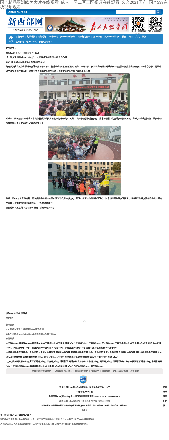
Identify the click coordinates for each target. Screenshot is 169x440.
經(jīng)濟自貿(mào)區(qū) (106, 36)
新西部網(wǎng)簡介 (41, 371)
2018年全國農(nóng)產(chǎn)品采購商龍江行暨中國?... (31, 334)
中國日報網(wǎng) (55, 348)
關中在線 (96, 47)
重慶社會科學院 (110, 352)
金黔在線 (82, 361)
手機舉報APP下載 (84, 392)
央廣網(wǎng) (82, 343)
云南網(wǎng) (92, 361)
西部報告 (20, 36)
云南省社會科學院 (127, 352)
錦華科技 (123, 405)
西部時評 (42, 36)
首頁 (17, 53)
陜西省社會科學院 (29, 352)
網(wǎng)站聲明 (120, 371)
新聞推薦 (10, 325)
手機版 (84, 410)
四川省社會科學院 (94, 352)
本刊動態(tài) (120, 47)
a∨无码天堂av (6, 424)
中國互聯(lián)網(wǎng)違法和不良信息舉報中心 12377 (84, 387)
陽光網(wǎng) (97, 366)
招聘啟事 (95, 371)
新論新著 (73, 47)
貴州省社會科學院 (144, 352)
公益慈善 (48, 47)
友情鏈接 (10, 338)
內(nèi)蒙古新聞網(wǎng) (17, 361)
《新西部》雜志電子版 (17, 12)
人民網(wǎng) (12, 343)
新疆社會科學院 (78, 352)
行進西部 (27, 53)
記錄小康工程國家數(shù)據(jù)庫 (101, 348)
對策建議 (31, 36)
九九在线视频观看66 (23, 424)
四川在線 (73, 361)
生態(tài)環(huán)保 (26, 42)
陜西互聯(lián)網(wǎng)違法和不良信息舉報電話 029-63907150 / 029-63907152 (84, 396)
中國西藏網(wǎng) (21, 348)
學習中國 (20, 47)
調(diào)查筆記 (34, 47)
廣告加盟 (134, 371)
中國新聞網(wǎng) (66, 343)
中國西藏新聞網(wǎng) (140, 361)
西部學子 (61, 47)
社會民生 (127, 36)
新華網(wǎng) (38, 343)
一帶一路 (53, 36)
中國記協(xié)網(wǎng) (75, 348)
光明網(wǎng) (108, 343)
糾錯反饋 (106, 371)
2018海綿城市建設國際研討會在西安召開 (25, 329)
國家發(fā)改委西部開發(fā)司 (83, 357)
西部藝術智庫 (84, 36)
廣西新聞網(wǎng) (37, 361)
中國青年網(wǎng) (123, 343)
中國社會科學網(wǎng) (107, 357)
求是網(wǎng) (25, 343)
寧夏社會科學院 (63, 352)
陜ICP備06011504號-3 (101, 405)
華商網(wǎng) (66, 366)
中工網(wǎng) (138, 343)
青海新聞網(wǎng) (21, 366)
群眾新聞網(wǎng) (121, 361)
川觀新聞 (64, 361)
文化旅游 (141, 36)
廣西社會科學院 (30, 357)
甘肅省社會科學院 (46, 352)
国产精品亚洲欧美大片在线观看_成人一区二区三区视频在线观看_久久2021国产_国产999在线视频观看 (47, 419)
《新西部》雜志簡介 (63, 371)
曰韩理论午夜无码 (62, 424)
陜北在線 (85, 47)
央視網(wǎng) (95, 343)
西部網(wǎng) (106, 361)
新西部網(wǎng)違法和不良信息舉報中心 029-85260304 (84, 401)
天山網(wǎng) (53, 366)
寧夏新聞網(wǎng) (38, 366)
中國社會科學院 (13, 352)
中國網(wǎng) (51, 343)
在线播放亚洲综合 (80, 424)
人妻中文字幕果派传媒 (43, 424)
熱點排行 (10, 318)
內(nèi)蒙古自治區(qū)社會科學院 (53, 357)
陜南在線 (107, 47)
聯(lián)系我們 (81, 371)
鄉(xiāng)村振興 (67, 36)
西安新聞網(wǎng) (82, 366)
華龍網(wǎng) (53, 361)
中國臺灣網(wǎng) (38, 348)
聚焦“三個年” (45, 42)
